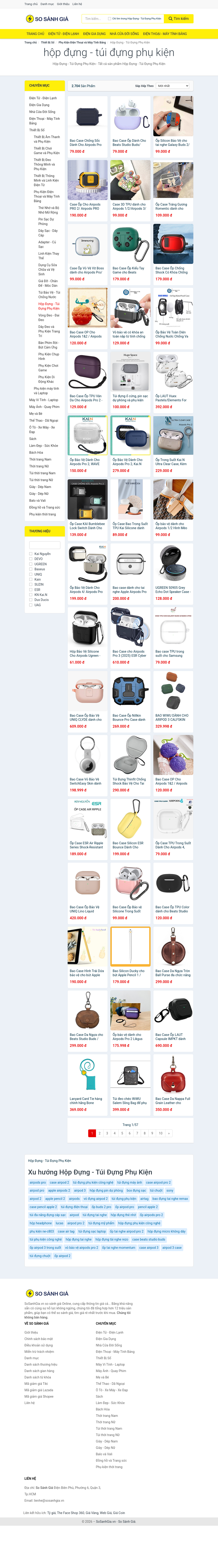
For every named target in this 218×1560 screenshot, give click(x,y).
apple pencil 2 (55, 1199)
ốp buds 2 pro (101, 1207)
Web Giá (106, 1513)
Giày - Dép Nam (40, 487)
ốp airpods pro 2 (151, 1215)
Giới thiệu (63, 4)
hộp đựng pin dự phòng (106, 1190)
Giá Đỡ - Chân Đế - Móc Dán (48, 283)
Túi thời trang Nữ (41, 480)
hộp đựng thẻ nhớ (123, 1215)
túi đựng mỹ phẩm (101, 1223)
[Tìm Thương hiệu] (44, 545)
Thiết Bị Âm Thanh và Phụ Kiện (47, 139)
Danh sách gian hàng (39, 1371)
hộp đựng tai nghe (79, 1239)
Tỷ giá (51, 1513)
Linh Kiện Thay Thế (48, 256)
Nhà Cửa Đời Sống (124, 34)
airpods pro (38, 1182)
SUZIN (36, 584)
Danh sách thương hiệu (40, 1364)
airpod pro (37, 1190)
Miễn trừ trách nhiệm (39, 1352)
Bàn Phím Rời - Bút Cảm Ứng (48, 345)
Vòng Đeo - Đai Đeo (48, 318)
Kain (35, 579)
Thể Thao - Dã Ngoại (43, 420)
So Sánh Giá (126, 1521)
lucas (59, 1223)
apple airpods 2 (59, 1190)
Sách (32, 439)
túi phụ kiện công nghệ (46, 1239)
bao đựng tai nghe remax (170, 1199)
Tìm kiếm (179, 18)
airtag (144, 1199)
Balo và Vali (37, 500)
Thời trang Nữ (39, 466)
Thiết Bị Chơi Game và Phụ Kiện (47, 151)
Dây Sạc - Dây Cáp (48, 233)
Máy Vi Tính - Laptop (43, 400)
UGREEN (38, 564)
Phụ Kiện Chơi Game (48, 368)
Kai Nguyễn (40, 554)
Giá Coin (119, 1513)
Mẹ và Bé (35, 413)
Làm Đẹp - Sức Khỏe (43, 446)
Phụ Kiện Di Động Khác (46, 379)
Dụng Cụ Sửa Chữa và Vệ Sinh (47, 269)
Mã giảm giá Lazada (38, 1390)
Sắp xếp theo (144, 86)
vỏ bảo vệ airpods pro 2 (81, 1247)
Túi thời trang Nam (42, 473)
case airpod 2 (59, 1182)
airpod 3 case (172, 1247)
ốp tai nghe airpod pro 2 (127, 1231)
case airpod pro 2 (158, 1182)
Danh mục (47, 4)
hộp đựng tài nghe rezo (112, 1239)
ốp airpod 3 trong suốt (45, 1247)
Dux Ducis (39, 600)
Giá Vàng (92, 1513)
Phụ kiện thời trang (42, 514)
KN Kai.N (38, 595)
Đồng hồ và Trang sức (44, 507)
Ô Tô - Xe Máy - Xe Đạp (42, 430)
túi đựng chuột (40, 1256)
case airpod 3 (148, 1247)
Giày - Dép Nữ (39, 494)
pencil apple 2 (148, 1207)
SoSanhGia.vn (106, 1521)
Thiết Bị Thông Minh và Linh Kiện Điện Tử (46, 180)
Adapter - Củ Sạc (47, 244)
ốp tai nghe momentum (118, 1247)
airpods (74, 1199)
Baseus (37, 569)
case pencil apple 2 (43, 1207)
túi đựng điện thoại (74, 1207)
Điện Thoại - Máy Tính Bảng (165, 34)
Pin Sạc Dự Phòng (46, 221)
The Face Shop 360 (70, 1513)
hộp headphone (41, 1223)
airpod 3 (80, 1190)
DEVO (36, 559)
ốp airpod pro (124, 1207)
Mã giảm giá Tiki (36, 1384)
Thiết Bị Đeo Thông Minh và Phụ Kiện (44, 164)
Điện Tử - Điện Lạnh (63, 34)
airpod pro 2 (76, 1223)
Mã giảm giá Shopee (38, 1396)
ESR (34, 590)
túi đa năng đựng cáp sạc (48, 1215)
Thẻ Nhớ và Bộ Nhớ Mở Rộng (48, 210)
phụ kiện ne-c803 (42, 1231)
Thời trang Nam (40, 459)
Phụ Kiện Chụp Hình (48, 356)
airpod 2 (35, 1199)
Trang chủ (30, 4)
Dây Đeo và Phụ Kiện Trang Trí (49, 331)
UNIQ (35, 574)
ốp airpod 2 (62, 1256)
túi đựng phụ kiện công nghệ (93, 1182)
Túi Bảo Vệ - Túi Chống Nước (49, 295)
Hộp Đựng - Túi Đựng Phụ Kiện (48, 306)
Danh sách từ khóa (37, 1377)
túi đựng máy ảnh (129, 1182)
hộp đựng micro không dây (167, 1231)
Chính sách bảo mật (38, 1339)
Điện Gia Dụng (94, 34)
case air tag (66, 1231)
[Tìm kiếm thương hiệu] (95, 18)
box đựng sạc (136, 1190)
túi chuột (156, 1190)
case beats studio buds (148, 1239)
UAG (35, 605)
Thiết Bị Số (47, 42)
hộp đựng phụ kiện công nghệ (139, 1223)
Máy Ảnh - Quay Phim (44, 407)
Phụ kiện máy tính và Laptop (46, 391)
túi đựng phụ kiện (124, 1199)
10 (160, 1133)
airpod (74, 1215)
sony (170, 1190)
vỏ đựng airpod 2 (96, 1199)
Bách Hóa (36, 452)
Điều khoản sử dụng (38, 1345)
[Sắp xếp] (172, 86)
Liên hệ (77, 4)
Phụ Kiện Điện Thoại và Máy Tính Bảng (82, 42)
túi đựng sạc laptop (92, 1231)
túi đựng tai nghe (95, 1215)
